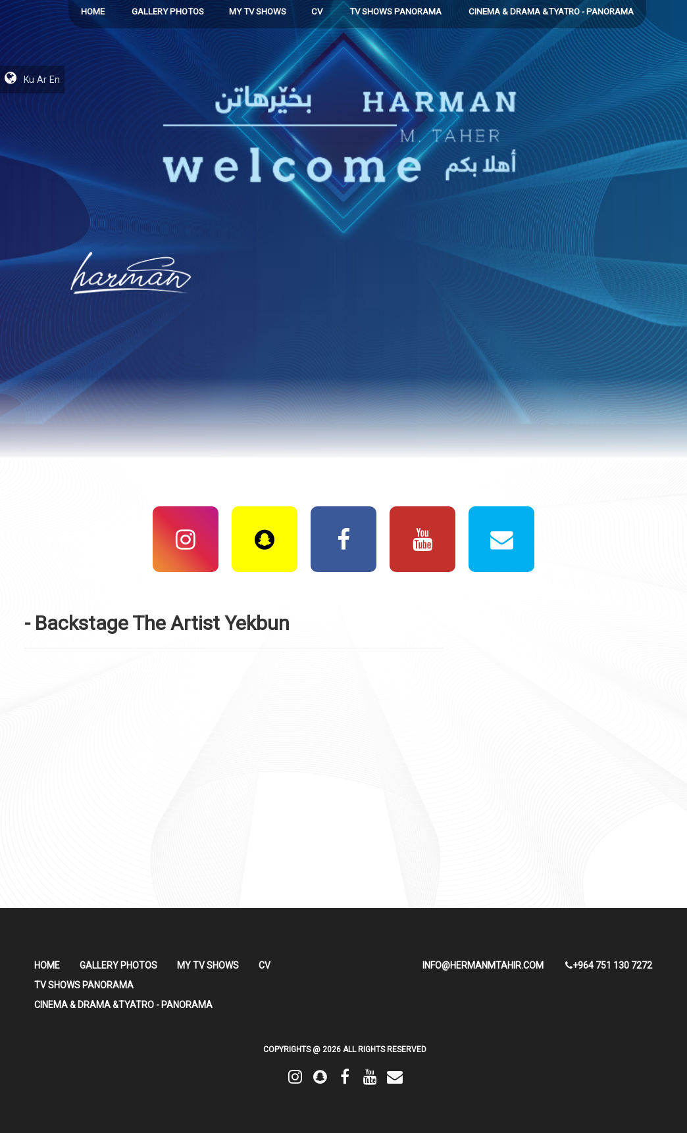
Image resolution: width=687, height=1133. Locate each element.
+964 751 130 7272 (608, 965)
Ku (29, 79)
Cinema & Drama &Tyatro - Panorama (551, 11)
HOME (93, 11)
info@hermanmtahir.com (483, 965)
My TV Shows (257, 11)
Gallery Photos (168, 11)
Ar (42, 79)
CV (316, 11)
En (54, 79)
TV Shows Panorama (395, 11)
